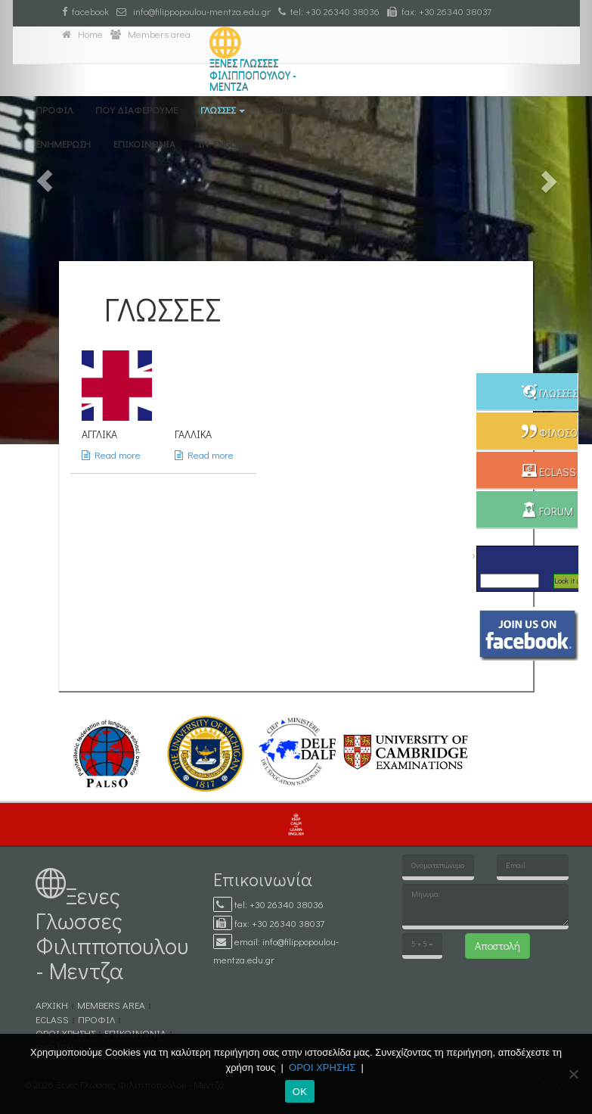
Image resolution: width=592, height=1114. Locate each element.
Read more (111, 454)
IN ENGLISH (224, 143)
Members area (150, 33)
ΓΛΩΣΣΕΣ (222, 109)
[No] (573, 1073)
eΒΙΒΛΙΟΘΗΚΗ (303, 109)
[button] (44, 222)
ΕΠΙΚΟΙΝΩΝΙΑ (144, 143)
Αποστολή (497, 945)
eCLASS (52, 1019)
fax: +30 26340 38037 (439, 11)
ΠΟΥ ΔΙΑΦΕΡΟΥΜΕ (136, 109)
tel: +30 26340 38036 (329, 11)
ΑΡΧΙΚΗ (52, 1004)
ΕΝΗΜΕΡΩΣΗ (63, 143)
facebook (85, 11)
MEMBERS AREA (111, 1004)
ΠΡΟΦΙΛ (54, 109)
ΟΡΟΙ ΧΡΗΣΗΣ (65, 1032)
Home (82, 33)
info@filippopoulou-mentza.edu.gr (193, 11)
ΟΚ (300, 1091)
